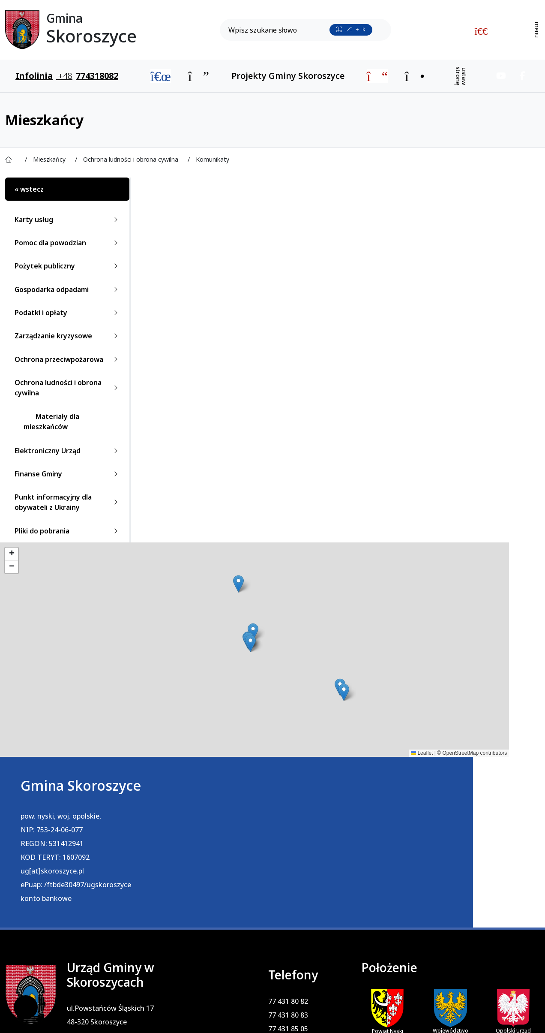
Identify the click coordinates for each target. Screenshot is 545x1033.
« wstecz (29, 189)
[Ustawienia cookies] (26, 1007)
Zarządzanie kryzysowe (68, 335)
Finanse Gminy (68, 474)
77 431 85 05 (270, 857)
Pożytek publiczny (68, 266)
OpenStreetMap (314, 753)
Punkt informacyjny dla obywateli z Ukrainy (68, 502)
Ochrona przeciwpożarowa (68, 359)
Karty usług (68, 219)
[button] (165, 584)
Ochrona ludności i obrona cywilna (68, 388)
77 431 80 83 (270, 844)
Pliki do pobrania (68, 531)
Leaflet (276, 753)
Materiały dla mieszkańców (51, 421)
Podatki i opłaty (68, 312)
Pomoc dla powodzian (68, 242)
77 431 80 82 (270, 830)
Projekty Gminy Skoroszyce (287, 75)
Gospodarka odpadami (68, 289)
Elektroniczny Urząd (68, 450)
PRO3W (188, 1015)
